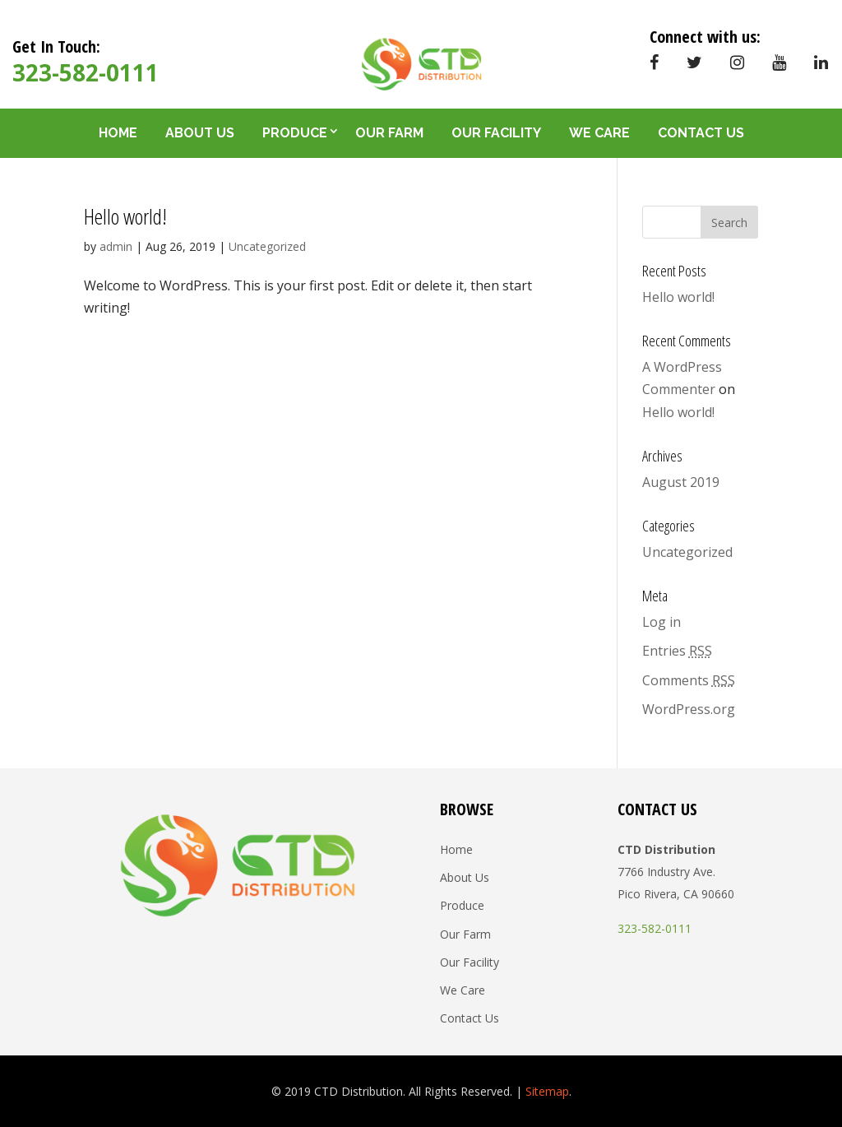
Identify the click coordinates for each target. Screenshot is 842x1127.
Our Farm (389, 133)
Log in (661, 622)
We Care (599, 133)
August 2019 (680, 482)
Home (118, 133)
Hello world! (125, 216)
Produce (294, 133)
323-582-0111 (85, 72)
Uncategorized (267, 246)
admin (115, 246)
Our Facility (496, 133)
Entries (677, 651)
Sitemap (547, 1091)
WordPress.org (688, 709)
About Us (199, 133)
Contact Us (701, 133)
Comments (688, 680)
